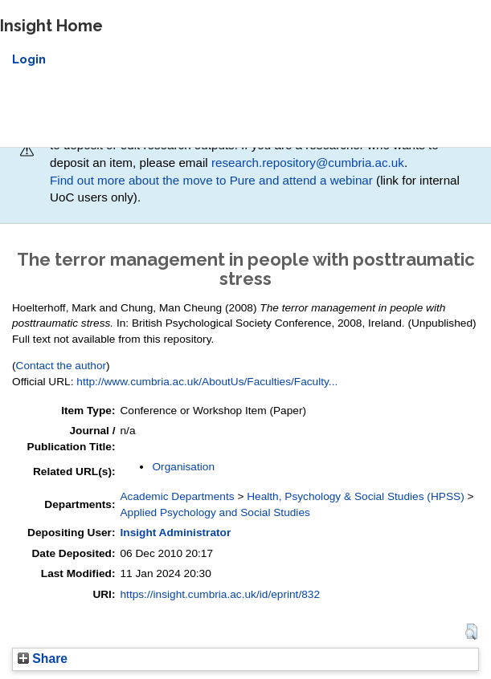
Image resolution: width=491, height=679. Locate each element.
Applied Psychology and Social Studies (214, 512)
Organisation (183, 467)
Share (43, 658)
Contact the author (61, 366)
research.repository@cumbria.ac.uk (307, 162)
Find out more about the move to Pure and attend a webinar (211, 180)
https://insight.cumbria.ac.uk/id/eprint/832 (220, 594)
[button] (471, 632)
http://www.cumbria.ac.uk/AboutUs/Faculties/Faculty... (207, 382)
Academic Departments (177, 496)
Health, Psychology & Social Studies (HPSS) (355, 496)
